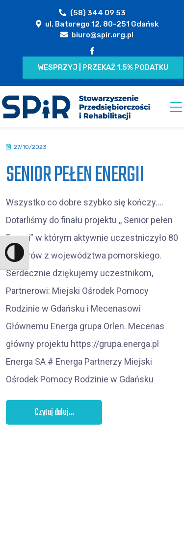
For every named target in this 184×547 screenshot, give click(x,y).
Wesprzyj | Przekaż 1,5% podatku (103, 67)
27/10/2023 (30, 147)
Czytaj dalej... (54, 412)
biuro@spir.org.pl (102, 34)
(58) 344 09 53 (98, 12)
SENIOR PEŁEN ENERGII (75, 175)
